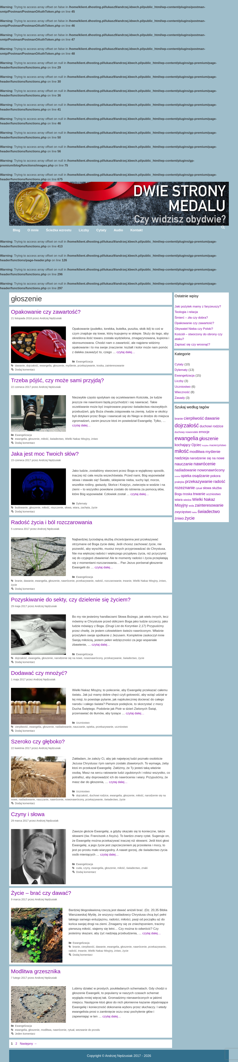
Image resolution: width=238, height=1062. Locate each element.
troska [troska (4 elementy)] (187, 494)
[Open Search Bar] (223, 227)
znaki (145, 868)
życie (94, 507)
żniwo (94, 438)
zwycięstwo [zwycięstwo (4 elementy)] (183, 512)
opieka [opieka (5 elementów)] (186, 476)
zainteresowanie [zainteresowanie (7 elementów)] (209, 505)
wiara (76, 507)
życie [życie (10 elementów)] (190, 518)
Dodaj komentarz (25, 369)
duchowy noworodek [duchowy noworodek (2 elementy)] (186, 432)
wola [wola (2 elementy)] (191, 505)
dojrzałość (32, 365)
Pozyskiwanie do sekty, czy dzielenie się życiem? (71, 599)
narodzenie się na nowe (68, 658)
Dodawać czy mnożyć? (39, 673)
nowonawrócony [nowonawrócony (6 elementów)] (211, 470)
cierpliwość (21, 726)
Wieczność (182, 392)
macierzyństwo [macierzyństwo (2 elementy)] (217, 445)
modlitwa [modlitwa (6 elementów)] (197, 451)
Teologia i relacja (186, 312)
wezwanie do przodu (88, 1029)
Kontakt (136, 230)
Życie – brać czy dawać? (41, 893)
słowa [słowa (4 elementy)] (207, 488)
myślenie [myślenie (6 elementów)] (212, 451)
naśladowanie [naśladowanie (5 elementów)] (185, 470)
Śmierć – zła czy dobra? (191, 317)
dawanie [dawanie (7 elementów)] (212, 418)
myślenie (71, 365)
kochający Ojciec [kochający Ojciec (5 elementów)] (188, 445)
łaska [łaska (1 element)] (194, 512)
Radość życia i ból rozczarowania (51, 522)
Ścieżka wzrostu (58, 230)
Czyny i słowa (27, 814)
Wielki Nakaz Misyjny (77, 438)
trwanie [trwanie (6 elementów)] (199, 494)
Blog (16, 230)
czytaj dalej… (126, 352)
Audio (118, 230)
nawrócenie (68, 580)
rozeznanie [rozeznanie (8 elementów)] (185, 487)
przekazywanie (86, 365)
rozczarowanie (113, 580)
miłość (45, 438)
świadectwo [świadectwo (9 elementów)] (209, 511)
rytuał (71, 1029)
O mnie (33, 230)
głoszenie (58, 365)
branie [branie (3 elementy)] (179, 418)
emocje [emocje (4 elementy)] (204, 432)
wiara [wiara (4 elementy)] (179, 499)
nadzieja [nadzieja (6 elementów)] (182, 458)
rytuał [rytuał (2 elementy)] (199, 488)
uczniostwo (121, 726)
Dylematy (81, 503)
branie (18, 580)
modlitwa (46, 1029)
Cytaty (101, 230)
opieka (90, 726)
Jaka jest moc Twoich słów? (45, 454)
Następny (28, 1043)
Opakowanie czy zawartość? (46, 312)
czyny (86, 868)
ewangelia (46, 365)
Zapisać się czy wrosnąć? (192, 344)
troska (100, 365)
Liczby (84, 230)
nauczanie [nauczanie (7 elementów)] (184, 464)
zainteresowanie (114, 365)
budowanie (21, 507)
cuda (79, 868)
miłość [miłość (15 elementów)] (182, 451)
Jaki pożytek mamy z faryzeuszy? (198, 306)
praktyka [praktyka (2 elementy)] (179, 481)
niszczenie (57, 507)
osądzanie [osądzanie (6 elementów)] (200, 476)
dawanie (20, 365)
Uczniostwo (83, 722)
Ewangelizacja (84, 361)
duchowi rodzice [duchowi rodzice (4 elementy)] (211, 426)
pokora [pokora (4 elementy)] (215, 476)
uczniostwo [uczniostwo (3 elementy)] (213, 494)
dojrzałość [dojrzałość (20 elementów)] (187, 425)
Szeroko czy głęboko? (38, 741)
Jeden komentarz (25, 1033)
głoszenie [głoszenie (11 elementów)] (208, 438)
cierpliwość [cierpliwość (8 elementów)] (194, 418)
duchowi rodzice (99, 795)
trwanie (127, 580)
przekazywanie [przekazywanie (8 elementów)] (198, 481)
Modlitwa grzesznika (35, 971)
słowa (68, 507)
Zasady (180, 398)
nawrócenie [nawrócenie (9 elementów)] (204, 463)
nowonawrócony (93, 658)
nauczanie (79, 726)
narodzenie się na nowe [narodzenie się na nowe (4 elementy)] (207, 458)
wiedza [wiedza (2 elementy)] (187, 499)
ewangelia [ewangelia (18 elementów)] (186, 438)
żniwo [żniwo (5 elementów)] (179, 518)
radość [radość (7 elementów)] (219, 481)
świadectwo (57, 438)
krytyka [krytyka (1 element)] (205, 445)
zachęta (85, 507)
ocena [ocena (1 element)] (177, 476)
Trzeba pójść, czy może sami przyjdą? (57, 380)
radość (99, 580)
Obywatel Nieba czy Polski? (194, 328)
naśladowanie (63, 726)
